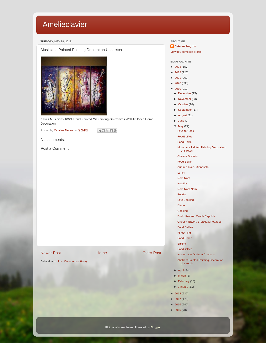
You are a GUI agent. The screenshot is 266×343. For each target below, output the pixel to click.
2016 (178, 304)
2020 (178, 83)
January (183, 286)
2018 (178, 293)
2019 (178, 88)
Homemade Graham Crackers (196, 254)
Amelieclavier (65, 24)
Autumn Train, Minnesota (193, 167)
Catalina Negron (185, 46)
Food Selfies (185, 227)
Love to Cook (185, 130)
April (181, 270)
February (184, 281)
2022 (178, 72)
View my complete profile (186, 51)
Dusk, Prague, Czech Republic (196, 216)
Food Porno (184, 238)
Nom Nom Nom (187, 189)
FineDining (184, 232)
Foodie (181, 194)
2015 (178, 309)
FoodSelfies (184, 136)
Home (101, 253)
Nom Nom (183, 178)
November (185, 98)
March (182, 275)
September (185, 109)
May (181, 126)
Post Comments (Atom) (72, 261)
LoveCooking (185, 199)
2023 (178, 66)
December (185, 93)
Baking (181, 243)
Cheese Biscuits (187, 156)
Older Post (152, 253)
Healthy (182, 183)
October (183, 104)
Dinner (181, 205)
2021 (178, 77)
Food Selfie (184, 141)
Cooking (182, 210)
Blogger (155, 327)
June (181, 120)
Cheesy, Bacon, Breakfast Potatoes (199, 221)
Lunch (181, 172)
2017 (178, 298)
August (183, 115)
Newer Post (51, 253)
